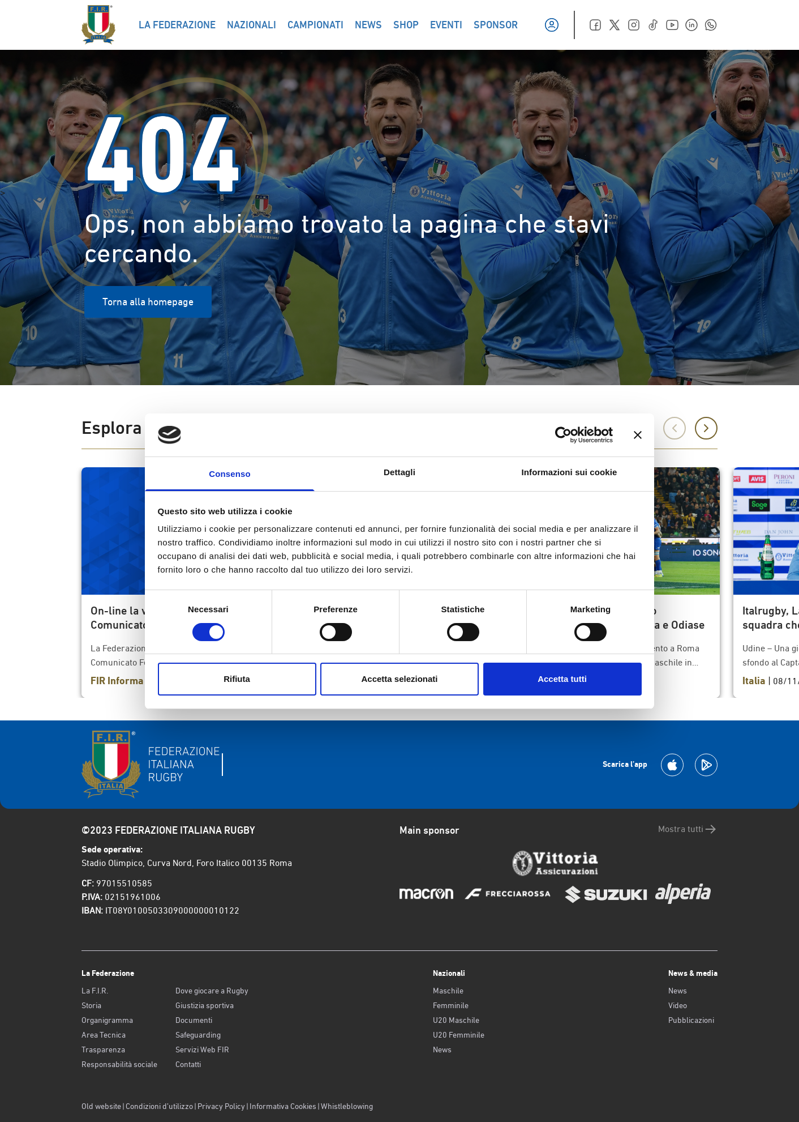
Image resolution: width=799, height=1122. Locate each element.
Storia (91, 1005)
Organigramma (107, 1020)
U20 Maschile (456, 1020)
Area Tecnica (103, 1034)
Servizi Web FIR (202, 1049)
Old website (101, 1106)
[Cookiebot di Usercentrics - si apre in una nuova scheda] (563, 434)
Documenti (193, 1020)
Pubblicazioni (691, 1020)
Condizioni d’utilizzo (159, 1106)
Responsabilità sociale (119, 1064)
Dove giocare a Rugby (211, 990)
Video (677, 1005)
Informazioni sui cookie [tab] (569, 472)
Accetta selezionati (399, 679)
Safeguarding (198, 1034)
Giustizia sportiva (204, 1005)
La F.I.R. (94, 990)
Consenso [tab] (229, 474)
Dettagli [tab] (399, 472)
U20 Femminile (458, 1034)
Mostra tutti (688, 829)
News (442, 1049)
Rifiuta (237, 679)
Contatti (188, 1064)
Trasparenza (103, 1049)
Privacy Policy (221, 1106)
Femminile (451, 1005)
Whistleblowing (347, 1106)
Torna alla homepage (148, 302)
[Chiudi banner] (638, 435)
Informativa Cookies (283, 1106)
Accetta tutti (562, 679)
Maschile (448, 990)
